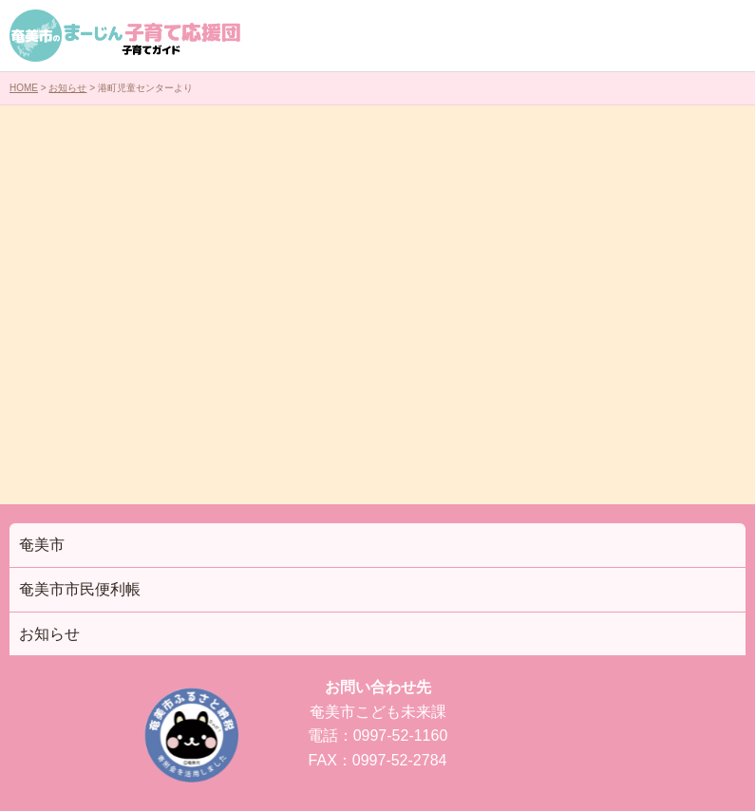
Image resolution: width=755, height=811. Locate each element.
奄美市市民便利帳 (80, 589)
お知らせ (67, 88)
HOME (23, 88)
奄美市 (42, 545)
